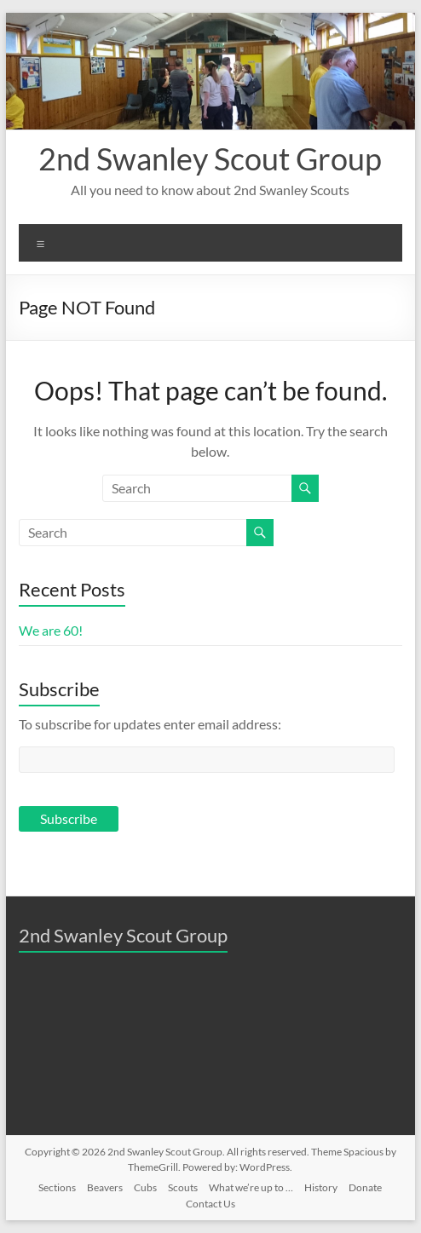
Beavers (105, 1187)
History (320, 1187)
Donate (365, 1187)
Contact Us (210, 1203)
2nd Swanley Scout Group (210, 158)
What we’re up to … (251, 1187)
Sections (57, 1187)
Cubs (145, 1187)
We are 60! (51, 630)
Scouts (183, 1187)
